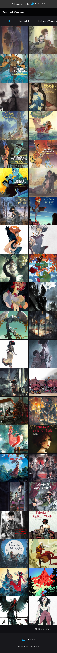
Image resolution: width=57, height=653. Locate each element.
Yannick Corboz (13, 12)
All (9, 21)
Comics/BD (24, 21)
